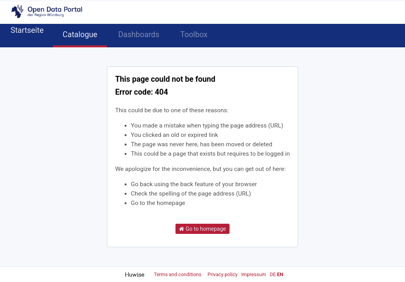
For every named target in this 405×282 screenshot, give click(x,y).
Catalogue (80, 34)
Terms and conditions (178, 274)
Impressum (253, 274)
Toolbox (194, 34)
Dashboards (138, 34)
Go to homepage (202, 229)
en (280, 274)
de (273, 274)
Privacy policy (223, 274)
